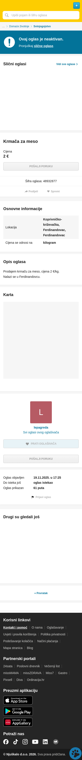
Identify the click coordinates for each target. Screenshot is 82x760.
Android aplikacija (18, 711)
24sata (7, 666)
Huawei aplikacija (18, 722)
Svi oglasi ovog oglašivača (41, 432)
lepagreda (41, 427)
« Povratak (41, 593)
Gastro (62, 673)
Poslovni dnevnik (28, 666)
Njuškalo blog (55, 741)
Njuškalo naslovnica (41, 5)
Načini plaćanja (47, 641)
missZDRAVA (32, 673)
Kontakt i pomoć (15, 627)
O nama (37, 627)
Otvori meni (5, 5)
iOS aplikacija (18, 700)
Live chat (75, 753)
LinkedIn (46, 741)
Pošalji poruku (41, 166)
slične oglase (43, 46)
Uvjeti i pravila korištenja (19, 634)
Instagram (25, 741)
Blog (30, 648)
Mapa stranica (13, 648)
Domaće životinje (19, 26)
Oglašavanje (55, 627)
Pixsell (7, 680)
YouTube (35, 741)
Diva (19, 680)
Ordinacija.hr (35, 680)
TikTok (15, 741)
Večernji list (52, 666)
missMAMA (11, 673)
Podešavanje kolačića (18, 641)
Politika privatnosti (53, 634)
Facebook (6, 741)
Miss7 (50, 673)
